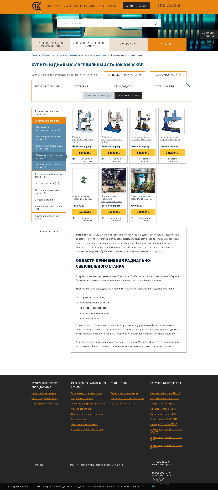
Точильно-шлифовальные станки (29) (48, 175)
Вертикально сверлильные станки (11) (49, 128)
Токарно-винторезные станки (86, 393)
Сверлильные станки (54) (48, 120)
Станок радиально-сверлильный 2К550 (170, 138)
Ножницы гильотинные (44, 393)
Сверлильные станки (98, 55)
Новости (111, 6)
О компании (53, 6)
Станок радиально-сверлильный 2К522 (82, 197)
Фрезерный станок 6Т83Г (163, 424)
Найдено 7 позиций (98, 95)
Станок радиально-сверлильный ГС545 (141, 138)
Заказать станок (166, 74)
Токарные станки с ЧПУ (123, 403)
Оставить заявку (136, 5)
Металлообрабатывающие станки (89, 44)
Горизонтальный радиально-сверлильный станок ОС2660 (111, 199)
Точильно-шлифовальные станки (88, 403)
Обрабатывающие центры (124, 393)
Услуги (78, 6)
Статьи (101, 6)
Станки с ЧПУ (128, 44)
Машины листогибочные (45, 403)
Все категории (48, 231)
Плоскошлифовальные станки (87, 414)
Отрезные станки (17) (46, 199)
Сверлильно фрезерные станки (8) (48, 138)
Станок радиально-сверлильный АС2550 (141, 197)
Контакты (89, 6)
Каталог (67, 6)
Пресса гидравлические (44, 398)
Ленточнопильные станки (84, 424)
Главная (36, 55)
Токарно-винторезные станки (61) (46, 112)
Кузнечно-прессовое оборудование (50, 44)
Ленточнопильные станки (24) (48, 208)
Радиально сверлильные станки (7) (49, 156)
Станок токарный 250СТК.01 (165, 419)
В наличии (167, 44)
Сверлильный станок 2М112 (165, 393)
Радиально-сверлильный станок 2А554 (82, 139)
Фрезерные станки (81, 408)
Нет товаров (208, 36)
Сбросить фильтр (128, 95)
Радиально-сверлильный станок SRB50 (111, 139)
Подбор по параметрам (127, 74)
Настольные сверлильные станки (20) (50, 147)
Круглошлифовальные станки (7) (47, 217)
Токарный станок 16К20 (162, 403)
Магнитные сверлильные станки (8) (49, 166)
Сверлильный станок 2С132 (164, 398)
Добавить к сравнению (86, 160)
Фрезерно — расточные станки (127, 398)
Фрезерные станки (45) (47, 183)
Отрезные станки (80, 419)
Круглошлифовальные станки (87, 429)
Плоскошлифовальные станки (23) (47, 191)
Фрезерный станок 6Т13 (162, 414)
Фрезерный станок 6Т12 (162, 408)
